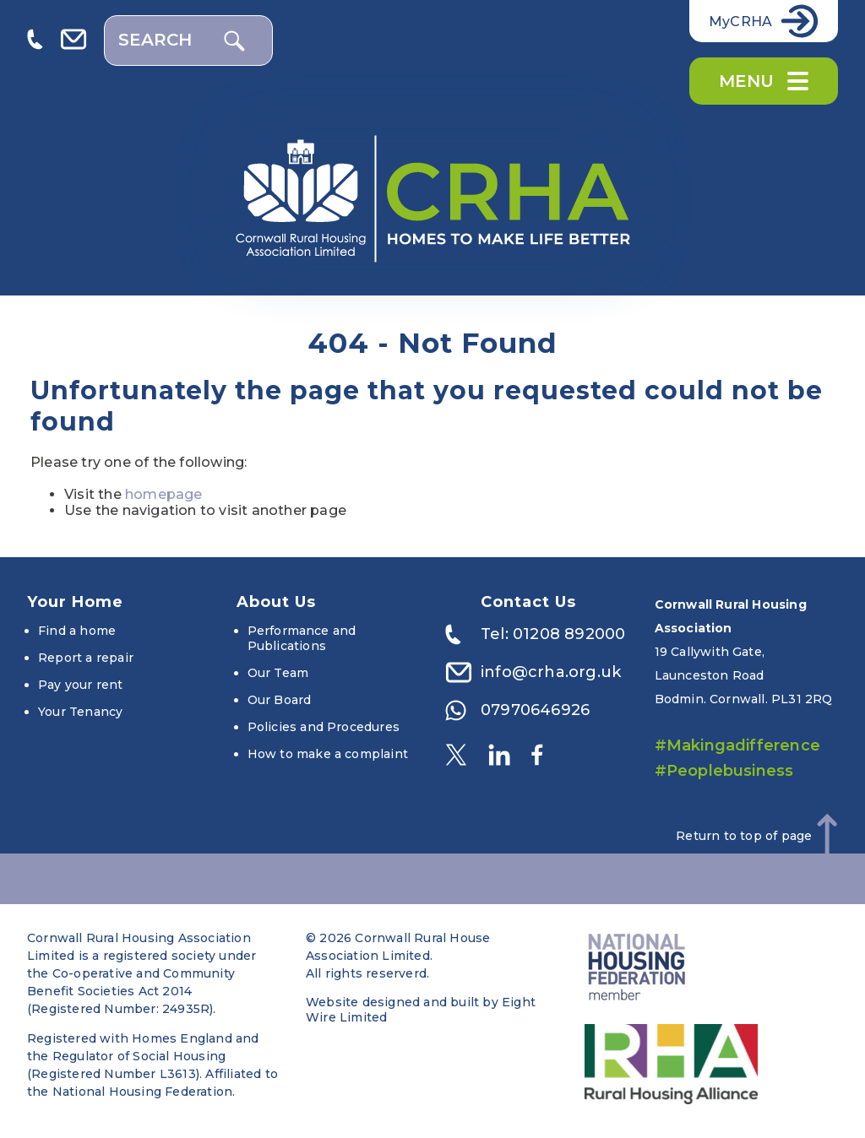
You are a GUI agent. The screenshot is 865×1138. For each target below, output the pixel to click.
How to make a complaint (328, 753)
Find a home (77, 630)
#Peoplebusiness (724, 770)
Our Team (278, 672)
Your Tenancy (80, 711)
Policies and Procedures (324, 726)
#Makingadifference (738, 745)
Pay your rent (80, 684)
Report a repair (85, 657)
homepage (164, 494)
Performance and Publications (302, 638)
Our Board (280, 699)
